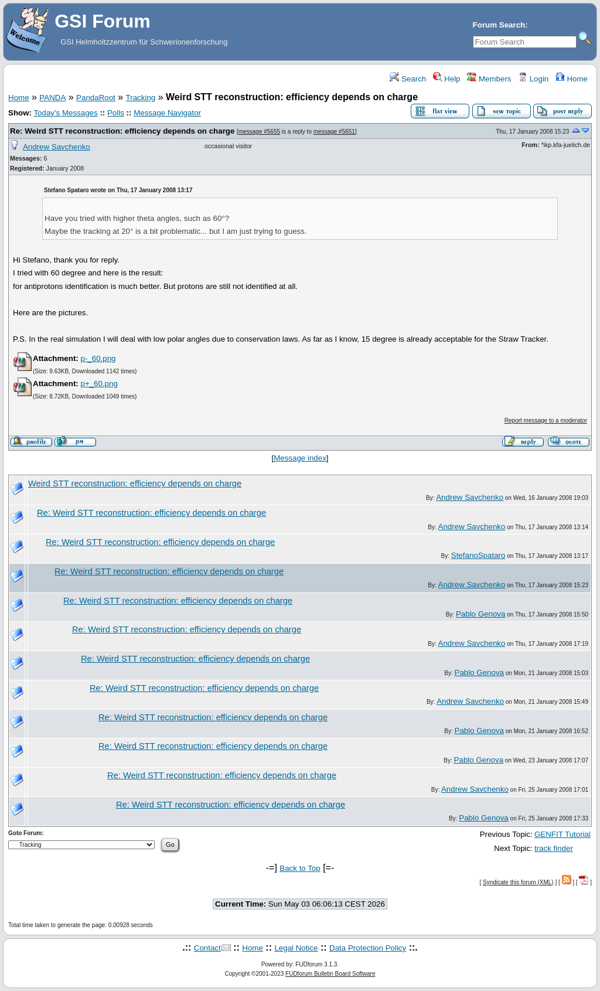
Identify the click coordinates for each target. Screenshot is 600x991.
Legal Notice (296, 948)
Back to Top (299, 868)
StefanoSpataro (478, 555)
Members (489, 78)
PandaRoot (95, 97)
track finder (553, 848)
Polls (115, 112)
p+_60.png (98, 383)
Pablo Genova (480, 613)
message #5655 (259, 131)
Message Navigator (167, 112)
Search (408, 78)
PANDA (52, 97)
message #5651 (334, 131)
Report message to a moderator (545, 420)
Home (571, 78)
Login (533, 78)
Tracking (141, 97)
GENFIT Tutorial (562, 834)
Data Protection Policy (367, 948)
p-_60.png (97, 358)
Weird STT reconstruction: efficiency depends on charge (134, 483)
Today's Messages (65, 112)
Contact (207, 948)
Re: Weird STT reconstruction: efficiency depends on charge (122, 131)
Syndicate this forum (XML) (518, 882)
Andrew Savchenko (56, 146)
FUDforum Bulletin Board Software (330, 973)
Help (447, 78)
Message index (300, 458)
